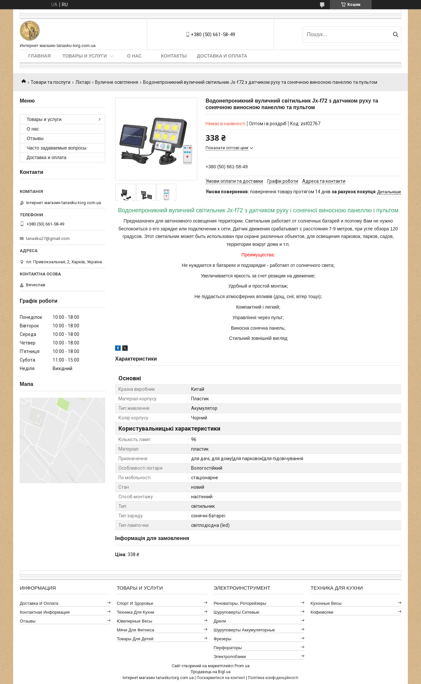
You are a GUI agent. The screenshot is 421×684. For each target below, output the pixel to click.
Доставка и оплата (222, 56)
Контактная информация (44, 612)
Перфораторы (228, 647)
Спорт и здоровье (135, 603)
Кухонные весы (325, 603)
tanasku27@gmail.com (48, 238)
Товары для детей (135, 638)
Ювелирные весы (134, 621)
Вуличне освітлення (116, 82)
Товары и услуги (84, 56)
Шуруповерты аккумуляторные (244, 629)
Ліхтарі (82, 82)
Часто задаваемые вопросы (57, 148)
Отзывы (35, 138)
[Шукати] (395, 34)
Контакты (173, 56)
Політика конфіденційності (273, 677)
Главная (39, 56)
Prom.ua (242, 666)
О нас (134, 56)
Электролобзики (230, 656)
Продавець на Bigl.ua (211, 672)
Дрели (220, 621)
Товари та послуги (50, 82)
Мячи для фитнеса (135, 629)
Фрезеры (223, 638)
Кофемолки (321, 612)
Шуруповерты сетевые (237, 612)
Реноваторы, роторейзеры (240, 603)
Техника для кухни (135, 612)
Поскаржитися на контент (221, 677)
